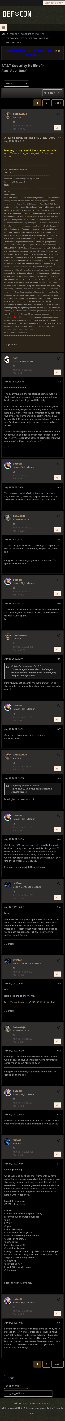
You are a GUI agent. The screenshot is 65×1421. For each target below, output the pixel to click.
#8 (59, 778)
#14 (58, 1163)
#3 (59, 487)
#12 (59, 1050)
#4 (59, 539)
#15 (59, 1322)
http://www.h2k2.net (29, 217)
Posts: (16, 128)
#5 (59, 603)
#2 (59, 381)
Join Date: (18, 125)
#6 (59, 658)
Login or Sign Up (54, 2)
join (57, 51)
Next (57, 103)
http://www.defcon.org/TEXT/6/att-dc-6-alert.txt (31, 1002)
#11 (59, 983)
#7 (59, 729)
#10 (59, 907)
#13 (59, 1114)
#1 (59, 137)
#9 (59, 839)
